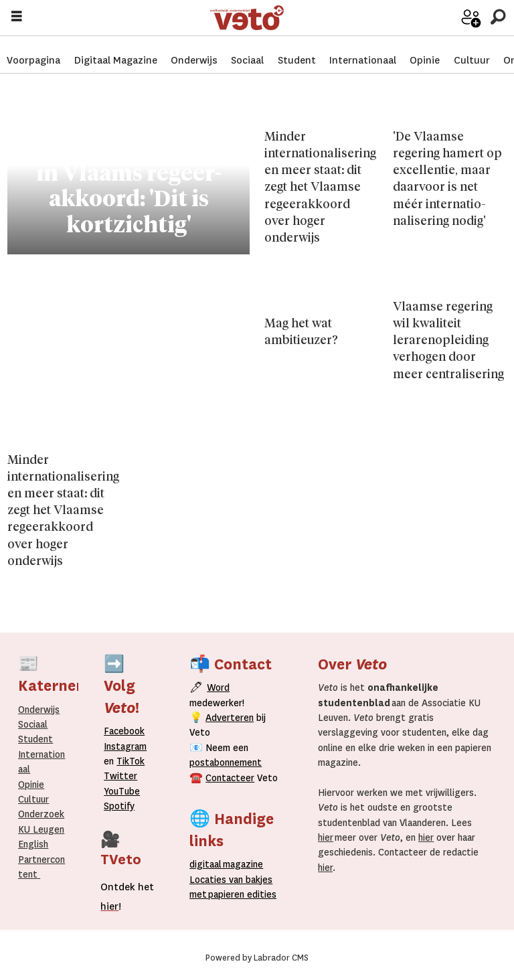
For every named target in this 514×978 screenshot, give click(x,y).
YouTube (122, 791)
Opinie (425, 47)
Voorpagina (33, 47)
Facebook (124, 731)
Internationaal (362, 47)
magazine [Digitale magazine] (229, 864)
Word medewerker (450, 26)
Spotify (119, 806)
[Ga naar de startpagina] (317, 17)
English (33, 844)
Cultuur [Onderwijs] (33, 799)
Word (218, 687)
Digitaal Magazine (115, 47)
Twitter (120, 776)
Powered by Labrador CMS (257, 958)
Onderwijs (194, 47)
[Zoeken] (497, 16)
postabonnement (225, 762)
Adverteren (229, 718)
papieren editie (239, 894)
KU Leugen (41, 829)
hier (325, 837)
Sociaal (247, 47)
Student (297, 47)
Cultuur (472, 47)
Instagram (125, 746)
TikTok (130, 761)
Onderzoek (41, 814)
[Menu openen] (16, 17)
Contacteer (229, 778)
